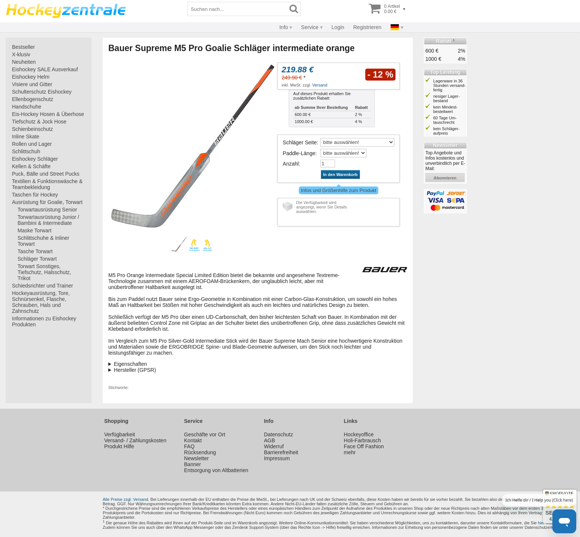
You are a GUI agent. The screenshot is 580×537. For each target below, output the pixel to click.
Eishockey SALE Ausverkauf (45, 69)
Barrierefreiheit (281, 452)
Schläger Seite (300, 142)
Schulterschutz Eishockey (42, 92)
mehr (350, 452)
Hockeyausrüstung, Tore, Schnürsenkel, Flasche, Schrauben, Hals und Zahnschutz (41, 302)
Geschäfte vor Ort (204, 434)
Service (310, 27)
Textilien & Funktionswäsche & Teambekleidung (47, 184)
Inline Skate (25, 136)
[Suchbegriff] (237, 9)
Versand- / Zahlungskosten (135, 440)
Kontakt (193, 440)
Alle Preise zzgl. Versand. (126, 499)
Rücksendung (200, 452)
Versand (319, 85)
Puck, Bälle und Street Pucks (46, 174)
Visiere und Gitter (32, 84)
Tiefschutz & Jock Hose (39, 122)
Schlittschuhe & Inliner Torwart (43, 241)
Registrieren (367, 27)
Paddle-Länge (299, 153)
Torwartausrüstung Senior (47, 210)
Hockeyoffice (359, 434)
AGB (269, 440)
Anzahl (291, 164)
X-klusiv (21, 54)
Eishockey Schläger (35, 159)
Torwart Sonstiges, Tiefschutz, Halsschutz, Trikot (44, 272)
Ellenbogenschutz (32, 99)
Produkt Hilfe (119, 446)
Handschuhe (26, 107)
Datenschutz (278, 434)
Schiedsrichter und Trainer (42, 286)
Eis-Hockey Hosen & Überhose (48, 114)
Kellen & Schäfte (31, 166)
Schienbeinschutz (32, 129)
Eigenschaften (130, 364)
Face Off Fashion (364, 446)
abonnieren (445, 178)
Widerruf (274, 446)
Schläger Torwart (37, 259)
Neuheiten (24, 62)
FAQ (189, 446)
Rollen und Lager (32, 144)
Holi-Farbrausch (362, 440)
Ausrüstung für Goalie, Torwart (47, 202)
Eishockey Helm (30, 77)
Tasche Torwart (35, 251)
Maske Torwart (35, 230)
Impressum (277, 458)
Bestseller (23, 47)
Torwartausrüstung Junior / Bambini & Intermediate (48, 220)
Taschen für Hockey (35, 195)
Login (338, 27)
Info (283, 27)
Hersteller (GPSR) (135, 370)
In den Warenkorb (340, 174)
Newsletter (196, 458)
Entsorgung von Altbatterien (216, 470)
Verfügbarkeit (119, 434)
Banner (192, 464)
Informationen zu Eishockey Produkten (44, 321)
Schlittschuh (26, 151)
